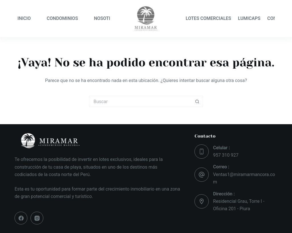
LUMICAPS (249, 18)
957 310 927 (225, 155)
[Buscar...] (140, 101)
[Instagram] (37, 218)
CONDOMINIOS (62, 18)
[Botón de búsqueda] (197, 101)
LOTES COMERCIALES (208, 18)
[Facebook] (21, 218)
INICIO (24, 18)
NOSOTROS (106, 18)
